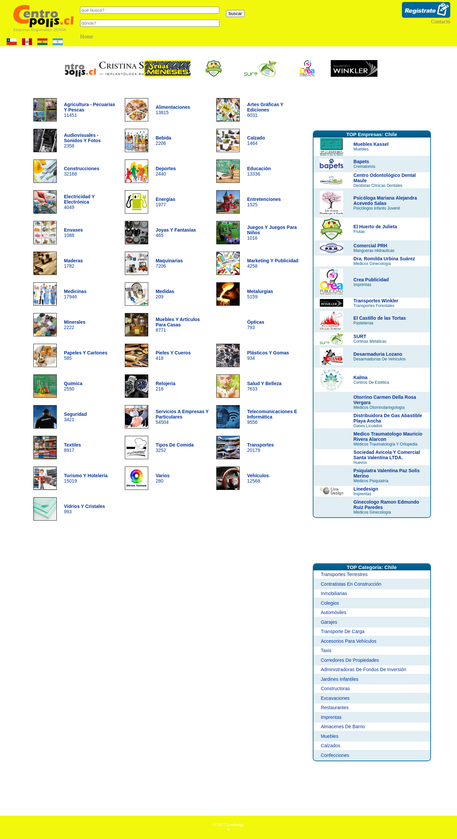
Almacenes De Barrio (343, 726)
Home (86, 36)
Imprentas (331, 717)
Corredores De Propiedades (350, 660)
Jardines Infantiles (340, 679)
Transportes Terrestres (344, 574)
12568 (258, 478)
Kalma (361, 377)
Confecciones (335, 755)
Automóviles (333, 612)
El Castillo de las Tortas (380, 318)
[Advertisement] (371, 107)
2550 (73, 386)
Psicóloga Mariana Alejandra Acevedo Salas (385, 200)
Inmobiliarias (334, 593)
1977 (165, 202)
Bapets (361, 161)
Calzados (330, 745)
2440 (166, 171)
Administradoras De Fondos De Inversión (363, 669)
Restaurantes (335, 707)
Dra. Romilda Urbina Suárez (384, 258)
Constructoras (335, 688)
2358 (82, 140)
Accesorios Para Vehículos (349, 641)
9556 (272, 417)
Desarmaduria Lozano (378, 354)
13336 (259, 171)
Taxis (326, 650)
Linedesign (366, 489)
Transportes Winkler (376, 300)
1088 (73, 232)
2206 (163, 140)
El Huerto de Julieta (375, 226)
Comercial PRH (370, 245)
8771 (178, 325)
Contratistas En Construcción (351, 584)
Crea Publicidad (371, 279)
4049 (79, 202)
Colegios (330, 603)
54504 (182, 417)
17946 (75, 294)
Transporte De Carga (343, 631)
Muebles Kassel (371, 144)
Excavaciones (335, 698)
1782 (73, 263)
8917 (72, 447)
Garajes (329, 622)
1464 (256, 140)
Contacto (440, 21)
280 (163, 478)
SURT (360, 336)
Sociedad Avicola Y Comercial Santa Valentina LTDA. (387, 455)
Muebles (329, 736)
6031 (265, 110)
